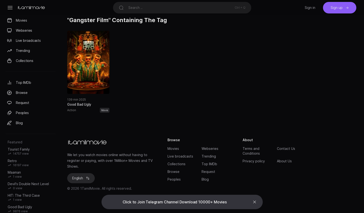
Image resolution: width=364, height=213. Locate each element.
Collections (176, 164)
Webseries (210, 148)
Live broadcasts (180, 156)
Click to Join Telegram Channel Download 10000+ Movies (175, 202)
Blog (205, 179)
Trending (209, 156)
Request (208, 172)
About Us (284, 161)
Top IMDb (209, 164)
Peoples (174, 179)
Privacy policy (254, 161)
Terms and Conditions (251, 150)
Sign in (310, 8)
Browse (173, 172)
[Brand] (112, 142)
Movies (173, 148)
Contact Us (286, 148)
